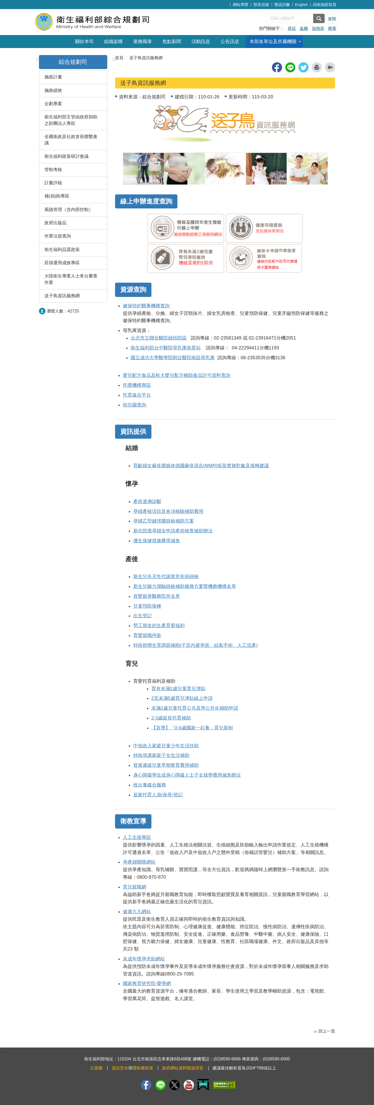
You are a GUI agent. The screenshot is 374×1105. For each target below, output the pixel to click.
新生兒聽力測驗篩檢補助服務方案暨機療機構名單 (184, 586)
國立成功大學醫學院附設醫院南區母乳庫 (173, 357)
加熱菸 (318, 28)
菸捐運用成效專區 (62, 262)
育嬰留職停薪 (147, 635)
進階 (332, 19)
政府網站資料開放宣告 (183, 1068)
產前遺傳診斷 (147, 501)
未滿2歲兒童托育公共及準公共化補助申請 (194, 708)
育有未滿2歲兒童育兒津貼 (178, 688)
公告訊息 (230, 41)
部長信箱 (261, 4)
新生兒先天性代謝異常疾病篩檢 (166, 576)
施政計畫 (53, 76)
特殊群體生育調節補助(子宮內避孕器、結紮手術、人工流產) (195, 645)
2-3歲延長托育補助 (171, 718)
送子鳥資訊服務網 (62, 295)
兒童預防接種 (147, 606)
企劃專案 (53, 103)
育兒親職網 (134, 887)
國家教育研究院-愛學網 (147, 983)
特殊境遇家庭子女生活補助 (161, 755)
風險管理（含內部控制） (68, 209)
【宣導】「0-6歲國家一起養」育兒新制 (192, 727)
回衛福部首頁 (324, 4)
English (301, 4)
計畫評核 (53, 182)
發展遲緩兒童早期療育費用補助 (166, 765)
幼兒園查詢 (134, 405)
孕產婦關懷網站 (139, 862)
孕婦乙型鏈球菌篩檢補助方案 (163, 521)
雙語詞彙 (282, 4)
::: (233, 4)
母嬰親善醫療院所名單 (156, 596)
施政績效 (53, 90)
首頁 (119, 58)
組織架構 (113, 41)
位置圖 (96, 1068)
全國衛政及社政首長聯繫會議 (70, 139)
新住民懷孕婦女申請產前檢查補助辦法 (173, 530)
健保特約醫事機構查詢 (146, 305)
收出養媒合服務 (149, 785)
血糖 (304, 28)
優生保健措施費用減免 (156, 540)
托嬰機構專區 (137, 385)
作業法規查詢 (57, 236)
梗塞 (332, 28)
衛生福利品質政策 (62, 249)
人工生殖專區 (137, 837)
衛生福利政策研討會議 (66, 156)
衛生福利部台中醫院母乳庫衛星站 (166, 347)
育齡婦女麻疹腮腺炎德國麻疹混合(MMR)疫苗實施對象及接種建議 (201, 465)
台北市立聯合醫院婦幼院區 (159, 338)
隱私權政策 (142, 1068)
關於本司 (84, 41)
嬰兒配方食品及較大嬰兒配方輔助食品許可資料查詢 (176, 375)
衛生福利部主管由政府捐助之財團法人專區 (70, 120)
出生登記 (142, 615)
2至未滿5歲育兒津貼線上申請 (182, 698)
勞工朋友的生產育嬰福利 (159, 625)
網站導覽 (240, 4)
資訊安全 (120, 1068)
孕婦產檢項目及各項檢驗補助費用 (168, 511)
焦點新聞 (171, 41)
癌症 (292, 28)
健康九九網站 (137, 911)
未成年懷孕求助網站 (144, 958)
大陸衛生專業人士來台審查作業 (70, 279)
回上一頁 (326, 1031)
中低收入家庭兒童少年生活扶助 (166, 745)
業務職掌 (142, 41)
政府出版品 (55, 222)
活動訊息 (200, 41)
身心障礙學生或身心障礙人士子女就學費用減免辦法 (187, 775)
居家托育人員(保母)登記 (158, 794)
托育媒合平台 (137, 395)
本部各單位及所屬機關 (273, 41)
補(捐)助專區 (56, 196)
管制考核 (53, 169)
